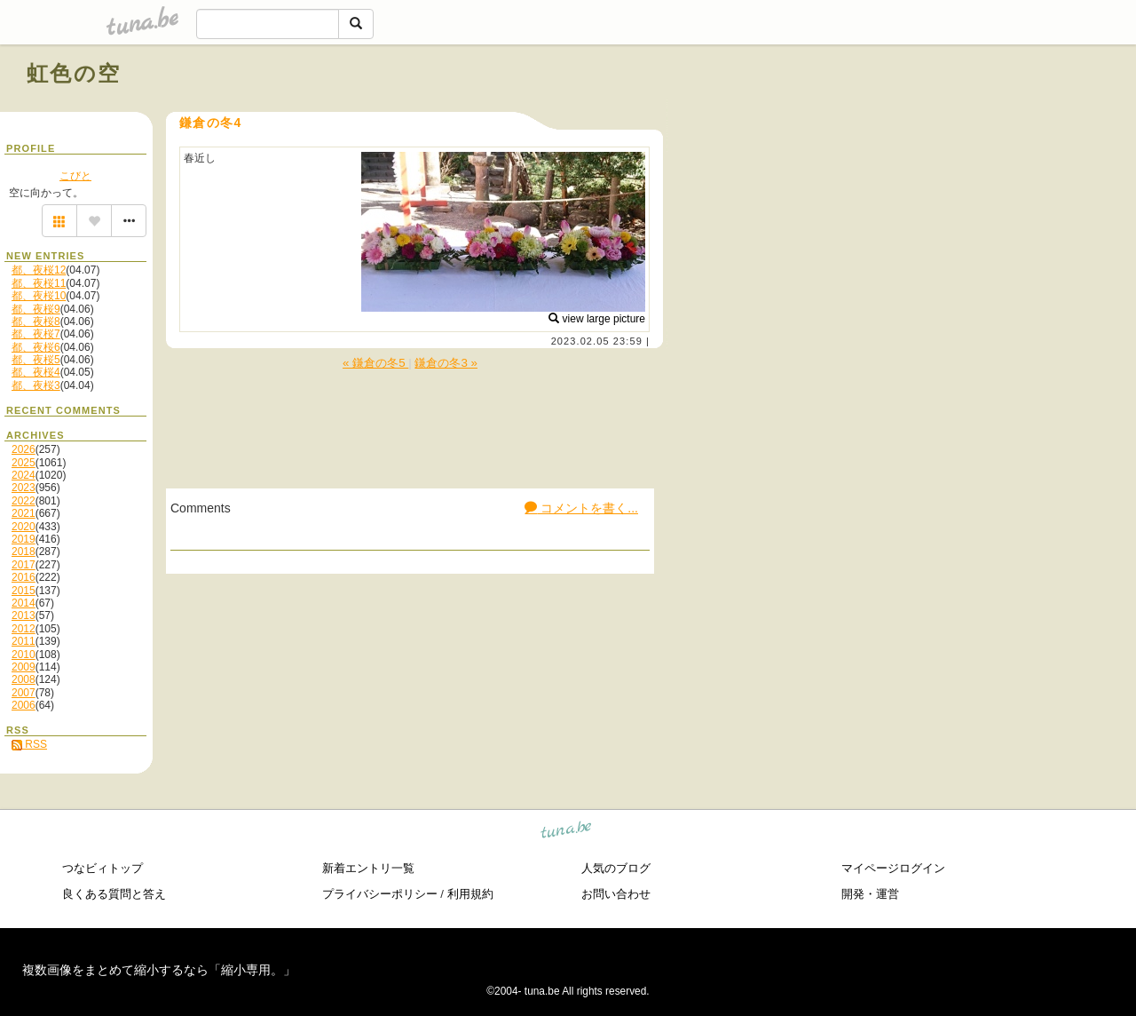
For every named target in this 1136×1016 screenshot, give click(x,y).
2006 (24, 705)
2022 (24, 501)
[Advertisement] (907, 113)
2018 (24, 551)
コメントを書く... (581, 508)
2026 (24, 449)
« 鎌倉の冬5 (375, 362)
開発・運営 (870, 894)
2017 (24, 565)
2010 (24, 654)
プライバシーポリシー (380, 894)
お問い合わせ (616, 894)
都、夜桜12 (39, 270)
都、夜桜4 (36, 372)
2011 (24, 641)
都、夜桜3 (36, 385)
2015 (24, 590)
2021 (24, 513)
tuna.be (567, 832)
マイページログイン (893, 868)
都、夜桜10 (39, 296)
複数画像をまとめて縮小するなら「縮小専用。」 (159, 970)
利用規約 (470, 894)
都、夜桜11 (39, 283)
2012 (24, 629)
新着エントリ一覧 (368, 868)
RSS (29, 744)
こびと (75, 176)
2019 (24, 539)
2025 (24, 462)
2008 (24, 679)
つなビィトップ (102, 868)
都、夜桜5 (36, 359)
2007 (24, 693)
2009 (24, 667)
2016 (24, 577)
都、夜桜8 (36, 321)
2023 (24, 487)
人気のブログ (616, 868)
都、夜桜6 (36, 347)
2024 (24, 475)
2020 (24, 526)
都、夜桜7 (36, 334)
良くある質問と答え (114, 894)
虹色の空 (74, 73)
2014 (24, 603)
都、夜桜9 (36, 309)
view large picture (596, 319)
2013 (24, 615)
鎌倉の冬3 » (445, 362)
